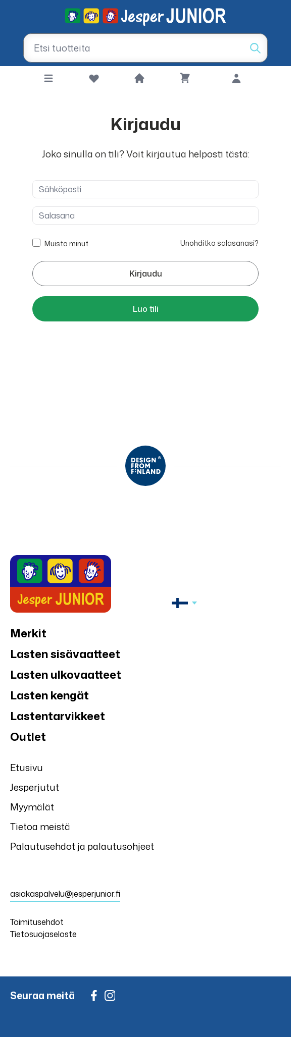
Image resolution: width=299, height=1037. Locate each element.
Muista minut (66, 243)
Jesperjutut (34, 787)
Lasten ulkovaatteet (65, 674)
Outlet (28, 736)
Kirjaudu (145, 273)
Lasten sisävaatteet (65, 654)
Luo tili (146, 308)
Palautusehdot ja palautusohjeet (82, 846)
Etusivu (26, 767)
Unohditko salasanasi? (219, 243)
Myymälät (32, 806)
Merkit (28, 633)
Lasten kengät (49, 695)
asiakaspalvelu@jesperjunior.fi (65, 893)
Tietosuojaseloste (43, 934)
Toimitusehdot (37, 921)
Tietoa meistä (40, 826)
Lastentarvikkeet (57, 716)
